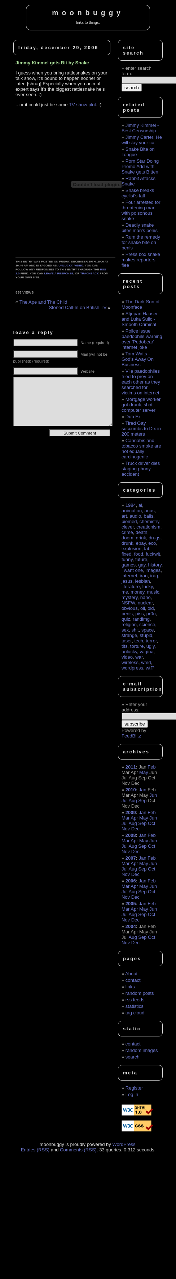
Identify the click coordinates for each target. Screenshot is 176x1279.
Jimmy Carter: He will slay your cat (142, 139)
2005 (131, 903)
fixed (126, 554)
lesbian (142, 581)
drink (141, 537)
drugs (154, 537)
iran (144, 575)
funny (127, 559)
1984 (131, 505)
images (152, 570)
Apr (134, 818)
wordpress (132, 668)
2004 (131, 926)
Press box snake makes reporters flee (141, 260)
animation (132, 510)
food (138, 554)
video (78, 265)
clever (128, 527)
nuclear (145, 603)
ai (140, 505)
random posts (140, 993)
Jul (125, 800)
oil (142, 608)
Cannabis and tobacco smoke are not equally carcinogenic (141, 448)
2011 (131, 767)
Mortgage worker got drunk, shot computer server (141, 405)
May (143, 772)
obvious (130, 608)
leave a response (58, 273)
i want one (132, 570)
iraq (154, 575)
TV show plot (82, 104)
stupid (146, 635)
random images (142, 1050)
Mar (125, 818)
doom (127, 537)
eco (152, 543)
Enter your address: (134, 707)
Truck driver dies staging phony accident (141, 469)
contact (133, 980)
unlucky (65, 265)
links (130, 986)
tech (138, 640)
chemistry (149, 521)
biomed (129, 521)
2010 (131, 789)
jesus (127, 581)
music (153, 592)
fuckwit (153, 554)
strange (129, 635)
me (125, 592)
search (133, 1057)
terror (151, 640)
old (151, 608)
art (124, 516)
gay (141, 565)
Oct (151, 823)
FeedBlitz (131, 736)
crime (127, 532)
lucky (147, 586)
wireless (130, 662)
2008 (131, 835)
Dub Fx (133, 416)
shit (134, 630)
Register (134, 1088)
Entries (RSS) (35, 1149)
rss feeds (135, 999)
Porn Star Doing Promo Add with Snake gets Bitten (140, 166)
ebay (141, 543)
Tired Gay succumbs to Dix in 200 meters (141, 428)
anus (150, 510)
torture (137, 646)
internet (129, 575)
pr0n (151, 613)
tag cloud (135, 1012)
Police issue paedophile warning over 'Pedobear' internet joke (142, 339)
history (154, 565)
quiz (126, 619)
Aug (132, 800)
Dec (135, 828)
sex (125, 630)
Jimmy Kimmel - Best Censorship (140, 128)
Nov (126, 828)
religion (129, 624)
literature (131, 586)
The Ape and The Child (43, 302)
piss (139, 613)
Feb (151, 767)
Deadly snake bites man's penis (140, 227)
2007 (131, 858)
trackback (89, 273)
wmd (146, 662)
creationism (148, 527)
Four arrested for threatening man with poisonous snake (141, 210)
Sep (142, 800)
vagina (146, 651)
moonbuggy (88, 13)
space (147, 630)
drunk (127, 543)
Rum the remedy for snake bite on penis (141, 242)
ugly (150, 646)
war (138, 657)
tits (125, 646)
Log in (132, 1094)
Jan (142, 789)
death (142, 532)
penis (127, 613)
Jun (153, 795)
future (141, 559)
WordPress (123, 1144)
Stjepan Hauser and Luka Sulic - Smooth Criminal (140, 319)
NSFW (128, 603)
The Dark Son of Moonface (140, 304)
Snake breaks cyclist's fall (138, 193)
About (131, 973)
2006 (131, 881)
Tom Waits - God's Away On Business (138, 359)
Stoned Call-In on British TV (77, 307)
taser (127, 640)
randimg (141, 619)
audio (135, 516)
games (129, 565)
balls (148, 516)
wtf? (150, 668)
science (147, 624)
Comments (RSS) (78, 1149)
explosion (131, 548)
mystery (130, 597)
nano (145, 597)
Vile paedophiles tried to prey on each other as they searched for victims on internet (141, 381)
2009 (131, 812)
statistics (135, 1006)
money (137, 592)
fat (146, 548)
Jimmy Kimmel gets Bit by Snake (52, 62)
